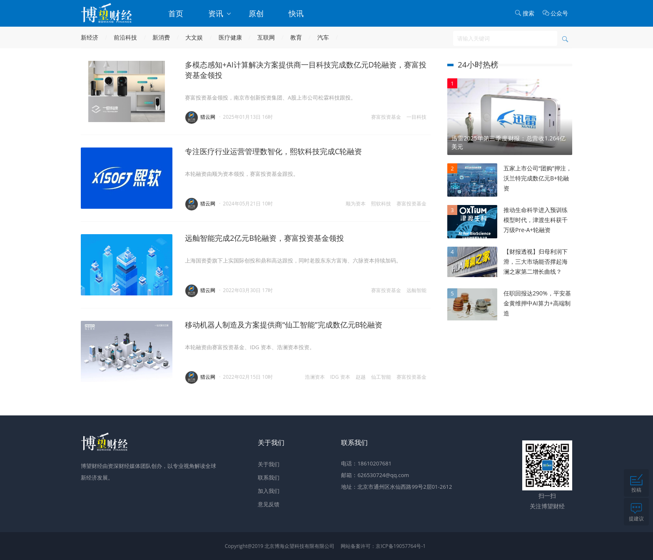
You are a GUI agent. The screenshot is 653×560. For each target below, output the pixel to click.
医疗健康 (230, 37)
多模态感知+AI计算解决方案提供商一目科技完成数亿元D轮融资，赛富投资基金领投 (305, 70)
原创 (256, 13)
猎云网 (207, 116)
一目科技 (416, 116)
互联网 (266, 37)
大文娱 (194, 37)
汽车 (323, 37)
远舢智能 (416, 290)
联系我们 (268, 477)
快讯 (296, 13)
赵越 (361, 376)
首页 (175, 13)
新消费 (161, 37)
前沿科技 (125, 37)
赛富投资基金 (386, 116)
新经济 (89, 37)
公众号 (555, 13)
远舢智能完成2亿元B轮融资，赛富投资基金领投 (264, 238)
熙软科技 (381, 203)
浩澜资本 (315, 376)
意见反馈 (268, 504)
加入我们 (268, 491)
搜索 (524, 13)
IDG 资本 (340, 376)
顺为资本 (356, 203)
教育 (296, 37)
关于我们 (268, 464)
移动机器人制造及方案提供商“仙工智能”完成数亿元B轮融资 (283, 325)
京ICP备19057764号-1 (401, 546)
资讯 (220, 13)
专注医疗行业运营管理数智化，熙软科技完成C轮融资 (273, 151)
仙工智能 (381, 376)
